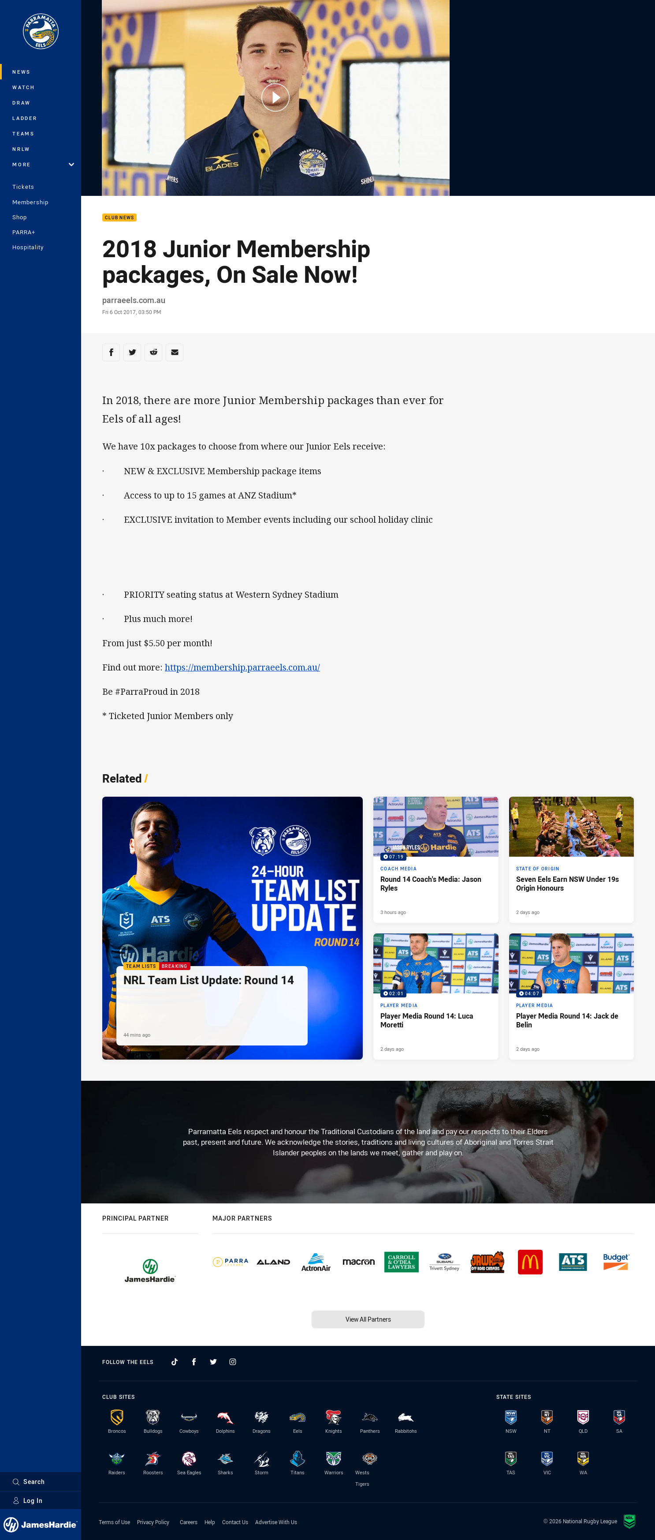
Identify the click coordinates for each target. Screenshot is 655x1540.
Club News (119, 218)
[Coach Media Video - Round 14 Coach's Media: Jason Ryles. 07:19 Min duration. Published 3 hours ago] (436, 860)
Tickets (23, 187)
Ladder (24, 118)
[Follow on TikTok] (174, 1362)
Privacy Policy (153, 1521)
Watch (23, 87)
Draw (21, 102)
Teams (23, 133)
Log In (27, 1500)
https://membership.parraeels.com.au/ (242, 667)
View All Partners (368, 1319)
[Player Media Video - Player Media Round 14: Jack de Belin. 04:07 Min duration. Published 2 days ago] (571, 996)
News (21, 71)
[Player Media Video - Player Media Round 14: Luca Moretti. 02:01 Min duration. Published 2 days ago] (436, 996)
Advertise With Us (276, 1521)
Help (210, 1521)
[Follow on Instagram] (232, 1362)
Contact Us (235, 1521)
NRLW (21, 149)
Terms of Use (114, 1521)
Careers (188, 1521)
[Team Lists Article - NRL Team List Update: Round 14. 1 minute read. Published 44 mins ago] (232, 928)
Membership (30, 202)
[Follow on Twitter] (213, 1362)
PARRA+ (23, 232)
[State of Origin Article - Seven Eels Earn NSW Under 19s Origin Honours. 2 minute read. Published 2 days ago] (571, 860)
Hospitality (28, 247)
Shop (19, 217)
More (43, 164)
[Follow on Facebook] (193, 1362)
